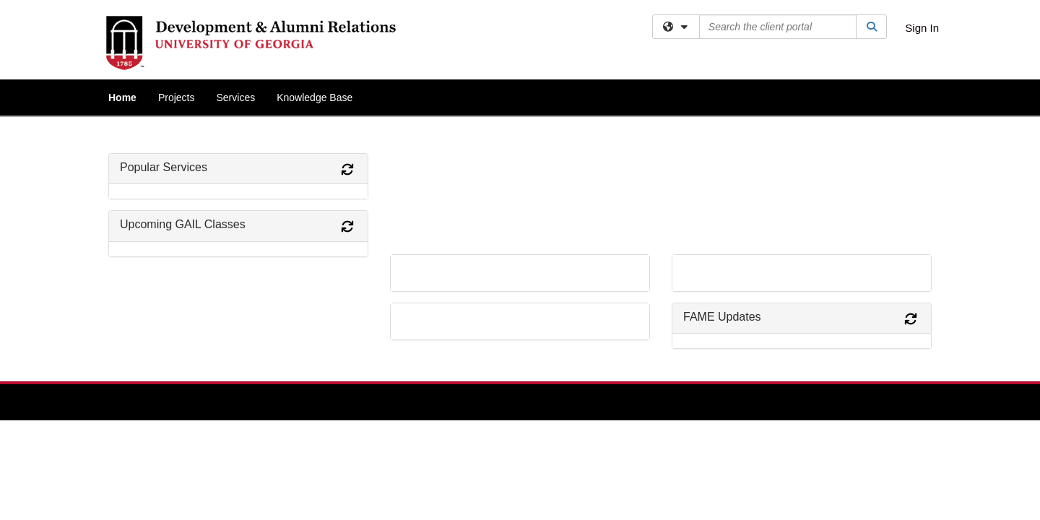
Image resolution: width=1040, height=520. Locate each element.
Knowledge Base (314, 97)
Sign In (922, 28)
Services (235, 97)
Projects (176, 97)
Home (122, 97)
